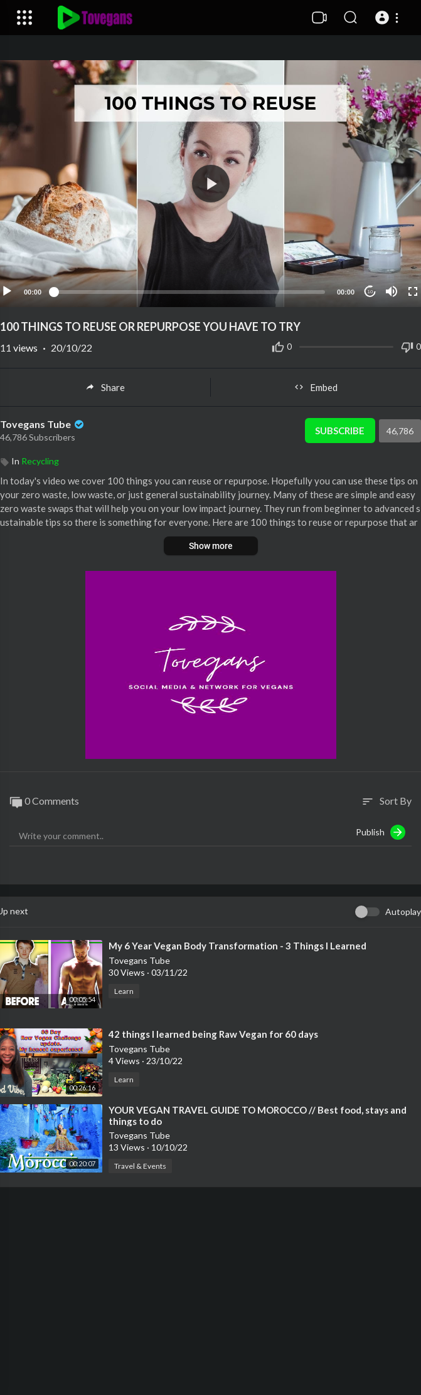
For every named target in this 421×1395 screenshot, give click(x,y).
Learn (124, 991)
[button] (389, 17)
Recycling (40, 461)
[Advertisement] (211, 1299)
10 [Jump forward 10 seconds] (370, 292)
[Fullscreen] (413, 291)
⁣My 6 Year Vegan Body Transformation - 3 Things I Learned (237, 945)
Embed (316, 387)
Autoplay (403, 911)
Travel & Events (140, 1166)
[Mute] (391, 291)
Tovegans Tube (43, 424)
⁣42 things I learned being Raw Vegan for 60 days (213, 1034)
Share (105, 387)
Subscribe (340, 430)
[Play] (7, 291)
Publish (380, 832)
